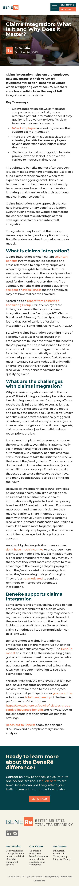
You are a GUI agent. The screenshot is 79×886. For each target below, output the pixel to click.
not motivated (33, 578)
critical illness (31, 289)
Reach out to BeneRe (21, 725)
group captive (63, 693)
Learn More (67, 5)
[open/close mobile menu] (54, 7)
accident (12, 289)
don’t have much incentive (24, 549)
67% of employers (24, 128)
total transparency (38, 697)
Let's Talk (66, 9)
